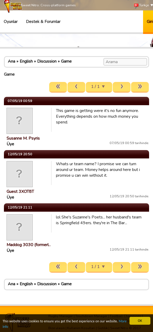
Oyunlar (11, 22)
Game (66, 61)
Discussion (46, 61)
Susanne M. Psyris (23, 138)
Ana (11, 61)
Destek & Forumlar (43, 22)
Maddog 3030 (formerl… (29, 245)
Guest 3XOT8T (20, 191)
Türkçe (141, 5)
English (26, 61)
